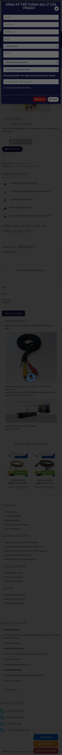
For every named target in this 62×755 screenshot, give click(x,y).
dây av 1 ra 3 (20, 166)
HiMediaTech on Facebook (14, 595)
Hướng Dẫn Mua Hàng (13, 573)
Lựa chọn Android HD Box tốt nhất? (18, 555)
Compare (11, 155)
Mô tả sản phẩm (13, 313)
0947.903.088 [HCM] (14, 717)
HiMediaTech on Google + (14, 599)
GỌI (12, 149)
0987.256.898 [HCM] (14, 711)
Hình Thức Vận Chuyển (13, 581)
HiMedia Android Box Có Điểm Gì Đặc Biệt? (21, 542)
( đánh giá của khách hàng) (21, 124)
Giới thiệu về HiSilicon (12, 520)
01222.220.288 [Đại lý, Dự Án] (18, 730)
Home (7, 62)
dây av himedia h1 (33, 166)
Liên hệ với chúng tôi (12, 529)
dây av (11, 166)
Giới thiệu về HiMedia (12, 516)
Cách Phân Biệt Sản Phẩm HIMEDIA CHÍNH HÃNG (24, 547)
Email (4, 294)
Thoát (53, 99)
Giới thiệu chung (10, 512)
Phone (34, 3)
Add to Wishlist (5, 155)
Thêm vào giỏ (21, 141)
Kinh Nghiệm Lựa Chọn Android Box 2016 (20, 559)
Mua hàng (19, 453)
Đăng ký (40, 99)
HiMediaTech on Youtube (14, 603)
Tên (4, 288)
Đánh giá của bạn (9, 247)
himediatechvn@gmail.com (15, 3)
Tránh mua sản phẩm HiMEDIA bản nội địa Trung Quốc (25, 551)
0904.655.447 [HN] (14, 724)
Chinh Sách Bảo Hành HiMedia (16, 525)
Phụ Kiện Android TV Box (20, 164)
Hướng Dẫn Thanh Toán (13, 577)
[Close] (56, 8)
